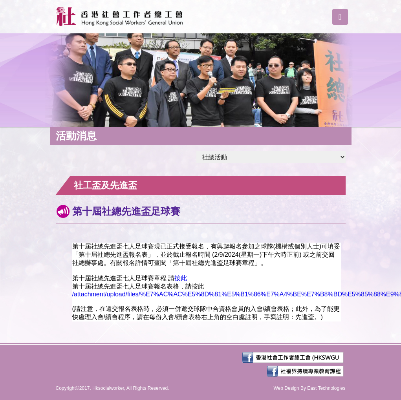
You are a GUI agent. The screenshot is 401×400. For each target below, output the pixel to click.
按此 (180, 278)
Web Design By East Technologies (310, 388)
